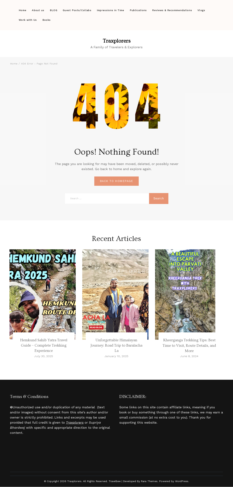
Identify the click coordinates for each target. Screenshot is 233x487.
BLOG (53, 10)
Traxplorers (117, 41)
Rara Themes (149, 481)
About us (38, 10)
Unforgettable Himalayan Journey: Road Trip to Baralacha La (116, 345)
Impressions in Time (110, 10)
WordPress (181, 481)
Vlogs (201, 10)
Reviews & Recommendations (172, 10)
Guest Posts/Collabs (77, 10)
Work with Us (28, 20)
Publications (138, 10)
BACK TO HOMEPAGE (116, 181)
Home (22, 10)
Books (46, 20)
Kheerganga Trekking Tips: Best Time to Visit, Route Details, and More (189, 345)
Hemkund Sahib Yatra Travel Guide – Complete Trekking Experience (43, 345)
